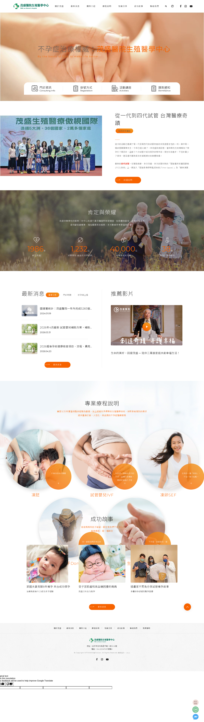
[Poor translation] (9, 684)
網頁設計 (121, 653)
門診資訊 (46, 87)
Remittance (164, 90)
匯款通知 (164, 87)
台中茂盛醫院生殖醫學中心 (31, 6)
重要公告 (52, 295)
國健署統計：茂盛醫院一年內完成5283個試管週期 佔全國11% (66, 308)
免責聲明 (146, 628)
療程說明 (107, 6)
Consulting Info (47, 90)
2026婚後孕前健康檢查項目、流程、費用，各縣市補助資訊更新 (66, 346)
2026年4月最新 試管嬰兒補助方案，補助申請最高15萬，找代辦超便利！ (66, 327)
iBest (128, 653)
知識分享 (122, 6)
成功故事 (138, 6)
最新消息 (75, 6)
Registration (86, 90)
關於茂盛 (59, 6)
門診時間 (67, 295)
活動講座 (125, 87)
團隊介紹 (91, 6)
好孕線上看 (83, 295)
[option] (102, 56)
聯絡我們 (154, 6)
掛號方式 (86, 87)
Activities (124, 90)
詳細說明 (128, 180)
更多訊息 (57, 364)
